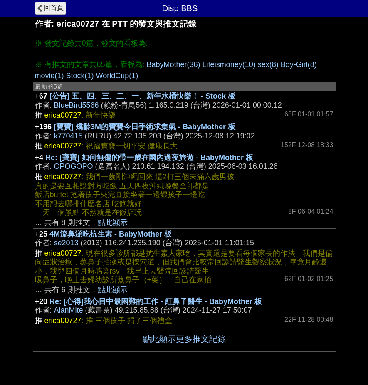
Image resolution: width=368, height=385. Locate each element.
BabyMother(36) (173, 64)
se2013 (66, 243)
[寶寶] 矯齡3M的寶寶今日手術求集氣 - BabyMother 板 (144, 127)
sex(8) (268, 64)
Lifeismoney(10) (229, 64)
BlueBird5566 (76, 105)
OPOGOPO (73, 166)
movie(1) (49, 76)
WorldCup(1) (117, 76)
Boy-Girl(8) (299, 64)
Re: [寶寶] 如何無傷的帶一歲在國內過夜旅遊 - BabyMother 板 (149, 157)
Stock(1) (80, 76)
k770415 (68, 136)
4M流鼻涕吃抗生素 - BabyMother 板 (110, 234)
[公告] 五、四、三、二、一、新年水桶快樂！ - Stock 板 (142, 96)
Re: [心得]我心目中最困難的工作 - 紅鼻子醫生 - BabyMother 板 (155, 301)
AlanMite (68, 310)
